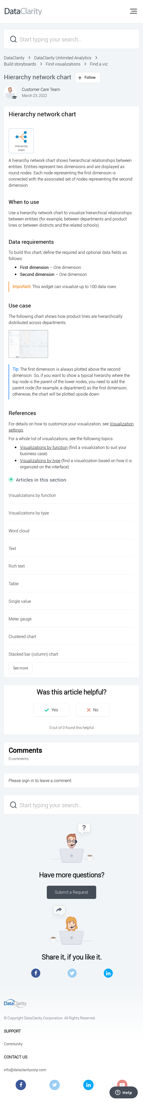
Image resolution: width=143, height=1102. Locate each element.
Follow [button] (90, 77)
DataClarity (14, 58)
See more (20, 668)
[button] (133, 11)
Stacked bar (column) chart (33, 654)
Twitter (72, 973)
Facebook (35, 973)
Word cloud (19, 531)
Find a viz (99, 64)
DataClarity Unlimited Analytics (62, 58)
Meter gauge (20, 619)
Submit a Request (71, 892)
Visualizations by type (40, 460)
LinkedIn (108, 973)
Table (13, 583)
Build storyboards (20, 64)
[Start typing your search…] (71, 39)
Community (13, 1043)
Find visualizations (63, 64)
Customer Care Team (41, 89)
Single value (20, 601)
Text (12, 548)
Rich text (17, 566)
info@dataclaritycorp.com (25, 1069)
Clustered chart (22, 636)
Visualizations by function (44, 447)
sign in (28, 780)
